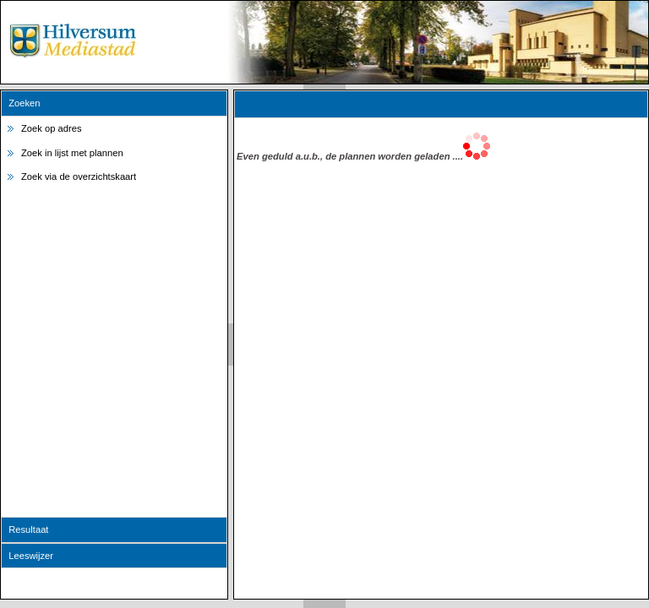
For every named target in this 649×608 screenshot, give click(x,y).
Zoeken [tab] (22, 103)
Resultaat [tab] (25, 529)
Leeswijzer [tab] (28, 556)
